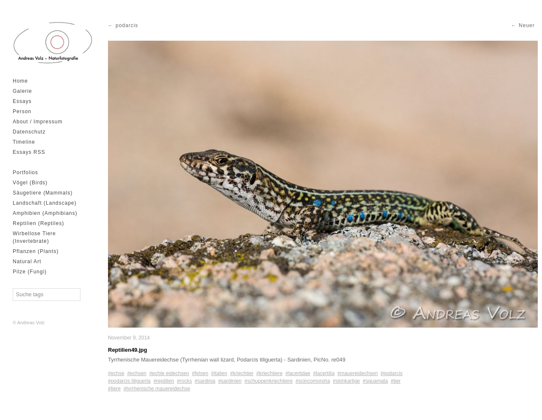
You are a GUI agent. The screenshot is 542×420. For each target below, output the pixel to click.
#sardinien (229, 381)
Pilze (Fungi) (30, 272)
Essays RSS (29, 152)
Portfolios (25, 172)
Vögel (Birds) (30, 183)
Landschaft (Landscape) (45, 203)
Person (22, 111)
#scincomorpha (313, 381)
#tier (396, 381)
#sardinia (205, 381)
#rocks (184, 381)
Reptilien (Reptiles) (38, 223)
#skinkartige (346, 381)
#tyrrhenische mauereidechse (157, 389)
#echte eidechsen (169, 373)
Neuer (527, 25)
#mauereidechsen (357, 373)
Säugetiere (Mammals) (42, 193)
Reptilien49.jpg (127, 350)
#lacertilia (324, 373)
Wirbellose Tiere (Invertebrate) (34, 237)
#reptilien (163, 381)
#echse (116, 373)
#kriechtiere (269, 373)
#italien (219, 373)
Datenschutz (29, 132)
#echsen (136, 373)
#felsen (200, 373)
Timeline (24, 142)
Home (20, 81)
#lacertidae (297, 373)
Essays (22, 101)
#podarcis (392, 373)
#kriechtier (241, 373)
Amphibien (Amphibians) (45, 213)
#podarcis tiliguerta (129, 381)
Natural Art (27, 261)
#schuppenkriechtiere (268, 381)
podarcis (127, 25)
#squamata (375, 381)
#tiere (114, 389)
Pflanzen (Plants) (35, 251)
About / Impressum (38, 122)
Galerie (22, 91)
